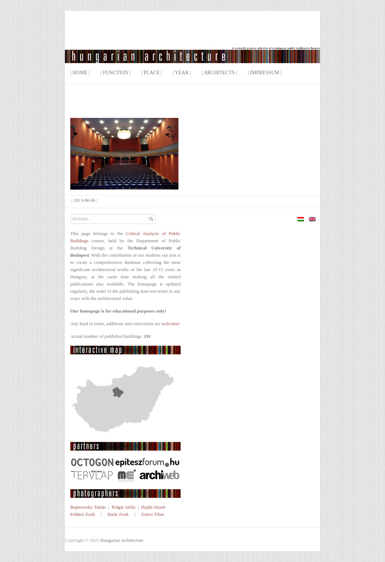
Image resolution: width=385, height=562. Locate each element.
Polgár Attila (123, 507)
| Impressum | (265, 72)
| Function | (115, 72)
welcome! (170, 323)
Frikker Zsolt (82, 514)
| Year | (182, 72)
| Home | (80, 72)
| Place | (151, 72)
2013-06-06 (85, 200)
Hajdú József (153, 507)
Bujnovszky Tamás (88, 507)
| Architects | (219, 72)
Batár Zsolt (117, 514)
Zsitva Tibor (152, 514)
